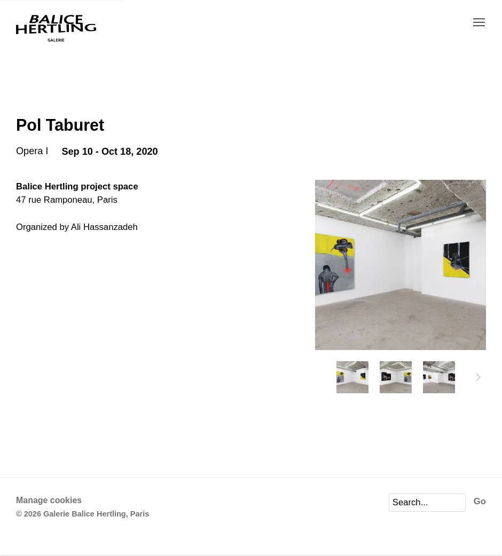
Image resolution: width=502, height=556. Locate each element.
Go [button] (480, 501)
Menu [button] (478, 23)
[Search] (427, 503)
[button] (352, 377)
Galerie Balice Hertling (56, 28)
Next (478, 378)
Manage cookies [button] (49, 500)
